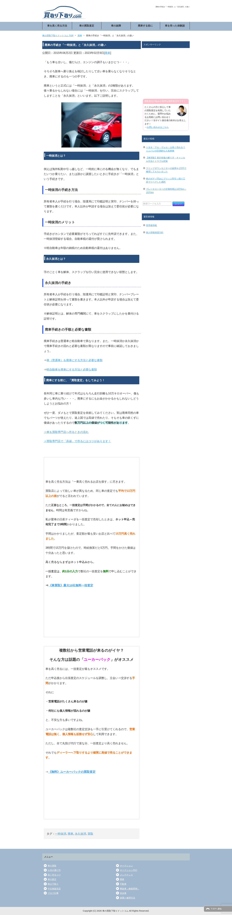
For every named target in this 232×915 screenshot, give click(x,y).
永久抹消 (80, 833)
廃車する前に (145, 25)
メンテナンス (126, 875)
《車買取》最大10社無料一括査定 (71, 585)
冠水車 (123, 893)
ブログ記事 (53, 893)
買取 (90, 833)
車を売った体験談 (175, 25)
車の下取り (53, 884)
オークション (126, 865)
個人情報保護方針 (154, 232)
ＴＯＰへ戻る (216, 909)
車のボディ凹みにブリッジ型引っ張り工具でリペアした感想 (165, 180)
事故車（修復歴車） (129, 888)
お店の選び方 (54, 870)
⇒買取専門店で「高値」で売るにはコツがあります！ (77, 441)
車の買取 (52, 865)
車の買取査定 (86, 25)
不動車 (123, 884)
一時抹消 (60, 833)
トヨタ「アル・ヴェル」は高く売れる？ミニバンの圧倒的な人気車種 (165, 149)
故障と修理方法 (127, 898)
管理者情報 (151, 225)
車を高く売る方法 (57, 25)
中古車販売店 (54, 888)
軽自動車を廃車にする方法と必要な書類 (72, 369)
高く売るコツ (54, 875)
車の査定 (52, 879)
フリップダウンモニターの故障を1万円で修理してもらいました (166, 170)
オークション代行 (128, 870)
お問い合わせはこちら (158, 127)
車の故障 (116, 25)
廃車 (107, 52)
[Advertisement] (166, 71)
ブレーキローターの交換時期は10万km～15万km (166, 191)
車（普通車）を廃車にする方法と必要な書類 (74, 360)
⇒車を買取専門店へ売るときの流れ (66, 432)
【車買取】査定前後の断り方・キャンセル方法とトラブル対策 (165, 159)
